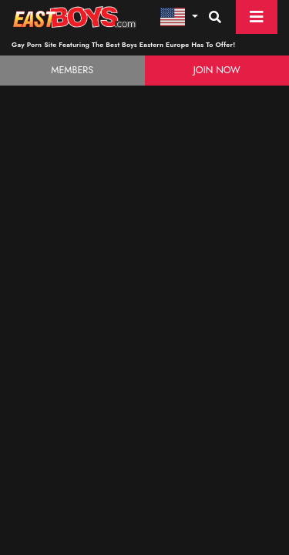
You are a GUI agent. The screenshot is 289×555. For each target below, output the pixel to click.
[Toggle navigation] (256, 17)
